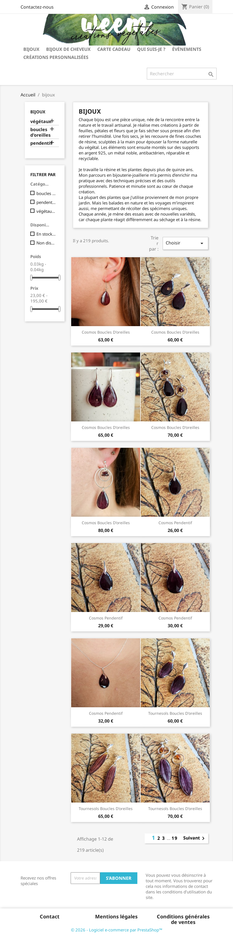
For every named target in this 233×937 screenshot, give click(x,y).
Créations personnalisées (55, 57)
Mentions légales (116, 916)
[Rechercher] (182, 73)
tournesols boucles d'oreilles (175, 713)
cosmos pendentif (175, 522)
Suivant (195, 838)
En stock (46, 234)
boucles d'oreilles (40, 132)
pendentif (41, 143)
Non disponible (46, 243)
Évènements (186, 49)
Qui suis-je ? (151, 49)
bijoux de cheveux (68, 49)
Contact (50, 916)
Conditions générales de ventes (183, 919)
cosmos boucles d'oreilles (106, 332)
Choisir (185, 243)
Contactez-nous (37, 7)
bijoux (31, 49)
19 (175, 838)
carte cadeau (113, 49)
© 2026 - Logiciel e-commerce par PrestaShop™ (116, 930)
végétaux (40, 121)
